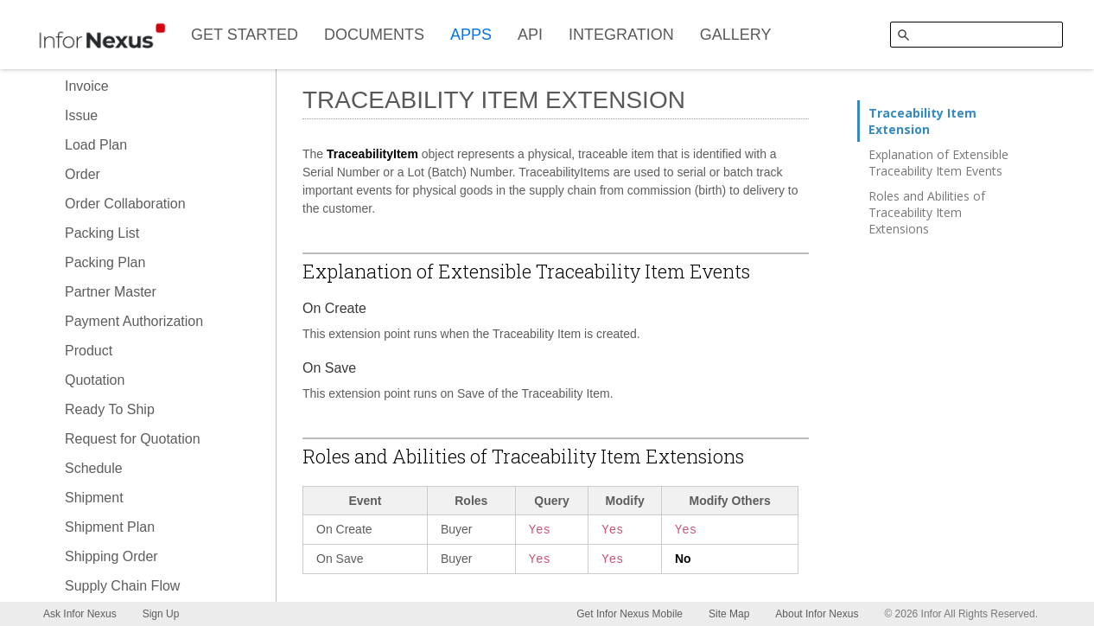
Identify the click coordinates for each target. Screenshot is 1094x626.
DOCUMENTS (374, 34)
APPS (471, 34)
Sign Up (161, 614)
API (530, 34)
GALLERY (736, 34)
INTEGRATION (621, 34)
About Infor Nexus (816, 614)
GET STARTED (244, 34)
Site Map (729, 614)
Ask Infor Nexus (80, 614)
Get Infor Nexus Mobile (629, 614)
